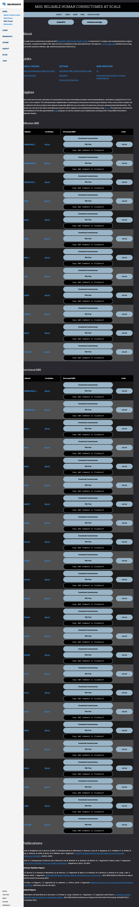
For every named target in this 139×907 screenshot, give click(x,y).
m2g (95, 108)
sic (100, 68)
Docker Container (36, 73)
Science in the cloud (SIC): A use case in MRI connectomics (60, 860)
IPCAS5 (34, 596)
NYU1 (33, 671)
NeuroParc (68, 73)
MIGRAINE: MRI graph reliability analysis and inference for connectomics (85, 873)
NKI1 (33, 274)
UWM (33, 803)
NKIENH (34, 311)
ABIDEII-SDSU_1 (37, 161)
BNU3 (33, 217)
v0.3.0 (125, 142)
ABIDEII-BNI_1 (36, 142)
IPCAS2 (34, 539)
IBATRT (34, 501)
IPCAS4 (34, 577)
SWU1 (33, 709)
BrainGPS (64, 20)
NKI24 (33, 293)
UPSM (33, 784)
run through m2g (121, 41)
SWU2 (33, 728)
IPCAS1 (34, 520)
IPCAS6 (34, 615)
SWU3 (33, 747)
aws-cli (36, 108)
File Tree (91, 142)
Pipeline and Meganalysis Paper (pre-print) (45, 68)
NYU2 (33, 690)
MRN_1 (34, 255)
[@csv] (53, 142)
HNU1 (33, 236)
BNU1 (33, 198)
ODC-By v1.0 (91, 905)
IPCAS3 (34, 558)
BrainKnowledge (98, 20)
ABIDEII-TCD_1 (36, 179)
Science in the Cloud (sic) (73, 77)
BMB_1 (34, 426)
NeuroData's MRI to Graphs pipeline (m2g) (80, 68)
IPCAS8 (34, 652)
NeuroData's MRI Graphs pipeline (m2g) (79, 39)
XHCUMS (34, 349)
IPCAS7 (34, 633)
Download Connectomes (91, 136)
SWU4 (33, 330)
